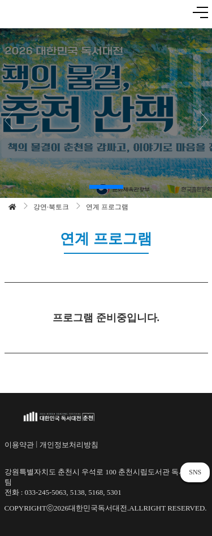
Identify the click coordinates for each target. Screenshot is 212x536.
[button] (106, 187)
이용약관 (19, 444)
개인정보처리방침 (69, 444)
